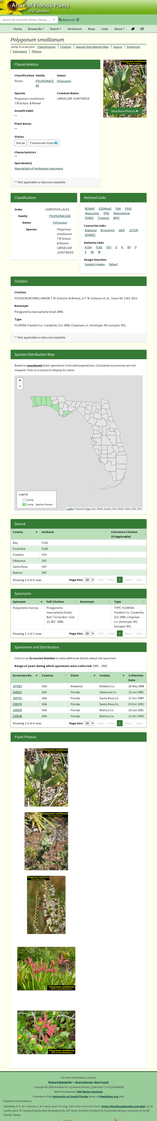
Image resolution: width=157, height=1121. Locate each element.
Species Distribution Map (92, 47)
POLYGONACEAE (60, 216)
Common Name (68, 93)
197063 (17, 686)
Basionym (21, 306)
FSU (108, 247)
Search (54, 29)
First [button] (101, 580)
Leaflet (70, 509)
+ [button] (20, 381)
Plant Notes (22, 124)
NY (129, 247)
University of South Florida (70, 1096)
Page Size (76, 580)
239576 (17, 704)
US (92, 252)
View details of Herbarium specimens (38, 168)
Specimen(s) (23, 163)
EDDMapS (105, 208)
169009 (17, 710)
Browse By (35, 29)
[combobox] (29, 19)
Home (18, 29)
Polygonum (64, 81)
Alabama (91, 230)
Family (40, 75)
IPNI (106, 213)
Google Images (95, 264)
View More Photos (124, 111)
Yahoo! (113, 264)
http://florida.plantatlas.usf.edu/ (123, 1106)
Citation (65, 47)
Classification (46, 47)
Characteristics (25, 152)
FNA (118, 208)
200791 (17, 698)
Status (19, 136)
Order (18, 209)
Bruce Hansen (84, 1082)
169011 (17, 692)
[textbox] (27, 19)
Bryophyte (108, 230)
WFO (116, 218)
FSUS (128, 208)
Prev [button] (111, 580)
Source (117, 47)
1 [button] (120, 580)
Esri (88, 509)
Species (19, 93)
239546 (17, 716)
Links (104, 29)
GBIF (122, 230)
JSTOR (133, 230)
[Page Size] (89, 579)
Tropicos (103, 218)
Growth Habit (23, 111)
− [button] (20, 387)
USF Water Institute (90, 1091)
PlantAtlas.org (108, 1096)
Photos (36, 51)
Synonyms (133, 47)
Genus (61, 75)
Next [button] (128, 580)
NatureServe (121, 213)
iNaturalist (92, 213)
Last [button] (139, 580)
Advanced (67, 20)
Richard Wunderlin (60, 1082)
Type (17, 319)
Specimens (20, 51)
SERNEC (90, 235)
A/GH (88, 247)
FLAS (99, 247)
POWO (89, 218)
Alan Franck (101, 1082)
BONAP (90, 208)
